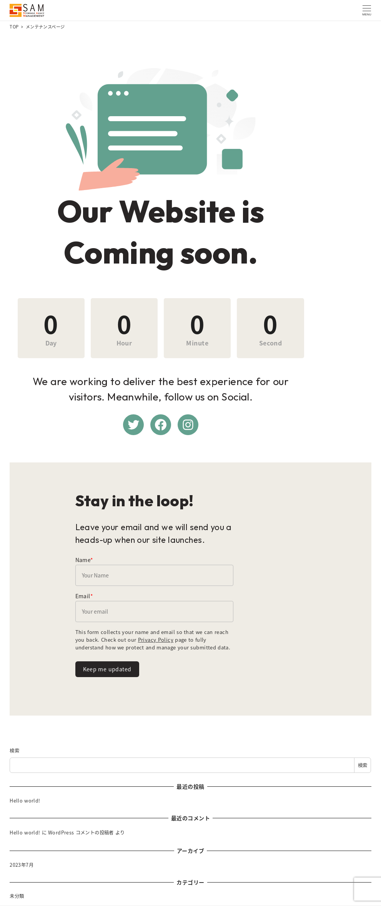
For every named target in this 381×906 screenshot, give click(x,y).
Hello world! (25, 806)
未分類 (17, 902)
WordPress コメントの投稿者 (81, 838)
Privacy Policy (93, 650)
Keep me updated (107, 672)
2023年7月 (21, 870)
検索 (14, 756)
